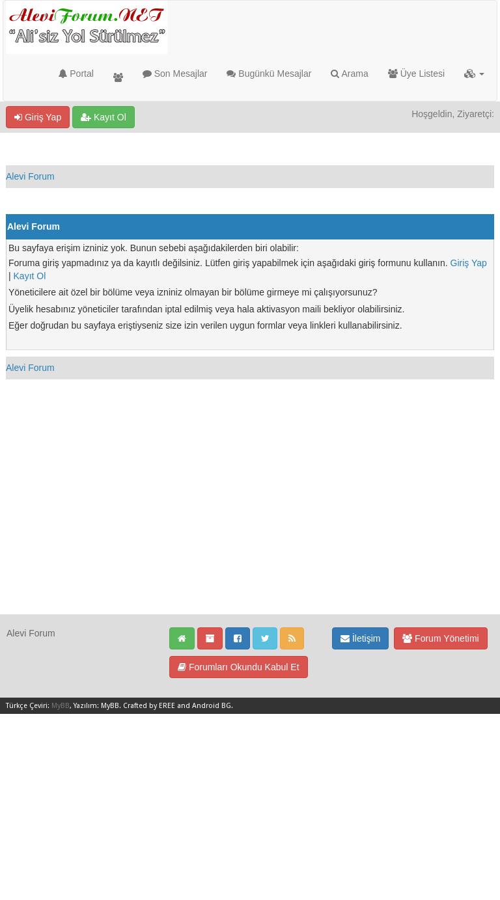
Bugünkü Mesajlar (269, 73)
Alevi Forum (30, 176)
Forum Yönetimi (440, 638)
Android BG (211, 706)
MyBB (60, 706)
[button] (474, 73)
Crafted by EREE (149, 706)
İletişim (360, 638)
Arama (349, 73)
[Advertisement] (250, 522)
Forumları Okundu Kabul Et (238, 667)
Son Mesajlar (175, 73)
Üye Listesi (416, 73)
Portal (76, 73)
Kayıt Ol (103, 117)
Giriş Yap (37, 117)
